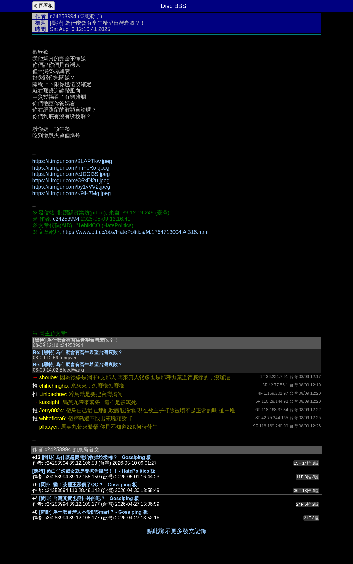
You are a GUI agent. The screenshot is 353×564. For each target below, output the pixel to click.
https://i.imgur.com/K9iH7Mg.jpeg (71, 193)
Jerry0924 (51, 410)
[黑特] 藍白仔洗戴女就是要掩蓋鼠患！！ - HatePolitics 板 (93, 471)
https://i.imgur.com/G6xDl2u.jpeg (71, 181)
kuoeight (49, 402)
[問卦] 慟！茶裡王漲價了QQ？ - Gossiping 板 (88, 484)
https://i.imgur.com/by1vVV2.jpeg (71, 187)
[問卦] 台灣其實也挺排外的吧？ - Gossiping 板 (89, 498)
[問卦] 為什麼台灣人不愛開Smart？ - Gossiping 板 (93, 512)
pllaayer (48, 427)
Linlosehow (52, 394)
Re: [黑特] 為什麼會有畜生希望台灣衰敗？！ (80, 352)
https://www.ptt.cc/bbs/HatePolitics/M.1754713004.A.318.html (135, 232)
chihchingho (53, 386)
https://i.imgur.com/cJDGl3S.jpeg (71, 174)
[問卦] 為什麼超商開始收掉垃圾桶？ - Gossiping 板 (96, 457)
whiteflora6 (52, 419)
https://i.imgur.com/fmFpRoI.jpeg (70, 168)
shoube (48, 377)
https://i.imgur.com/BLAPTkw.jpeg (72, 161)
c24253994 (63, 16)
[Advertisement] (176, 283)
